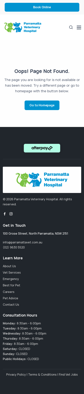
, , (35, 233)
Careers (8, 292)
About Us (9, 266)
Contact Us (11, 304)
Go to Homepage (41, 105)
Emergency (11, 279)
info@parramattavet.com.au (22, 242)
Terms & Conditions (42, 374)
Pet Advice (10, 298)
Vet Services (12, 272)
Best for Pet (11, 285)
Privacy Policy (16, 374)
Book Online (42, 7)
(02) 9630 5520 (14, 247)
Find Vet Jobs (68, 374)
